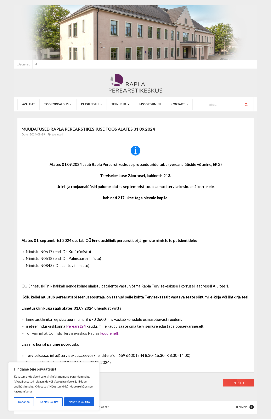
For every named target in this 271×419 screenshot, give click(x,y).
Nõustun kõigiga (79, 401)
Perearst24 (76, 326)
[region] (54, 386)
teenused (57, 134)
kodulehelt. (109, 333)
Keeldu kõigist (49, 401)
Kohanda (24, 401)
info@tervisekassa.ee (68, 355)
